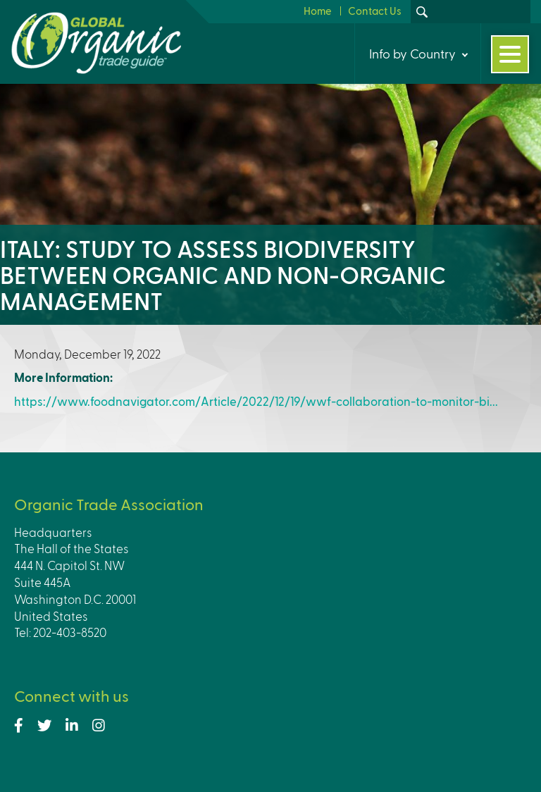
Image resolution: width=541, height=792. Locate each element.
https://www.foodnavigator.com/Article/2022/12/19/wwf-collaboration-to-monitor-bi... (256, 401)
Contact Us (375, 10)
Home (318, 10)
